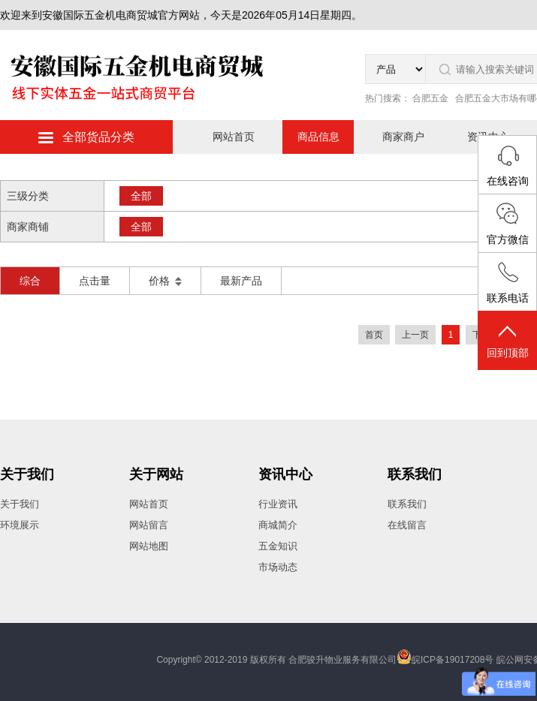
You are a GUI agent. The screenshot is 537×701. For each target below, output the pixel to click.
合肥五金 (430, 98)
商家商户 (403, 137)
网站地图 (148, 546)
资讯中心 (285, 474)
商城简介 (277, 525)
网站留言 (148, 525)
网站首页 (234, 137)
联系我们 (415, 474)
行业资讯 (277, 504)
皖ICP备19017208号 (452, 659)
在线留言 (407, 525)
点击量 (94, 281)
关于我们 (27, 474)
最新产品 (241, 281)
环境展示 (19, 525)
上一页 (415, 334)
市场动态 (277, 567)
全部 (141, 196)
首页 (374, 334)
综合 (30, 281)
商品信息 (318, 137)
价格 (165, 281)
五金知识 (277, 546)
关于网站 (156, 474)
